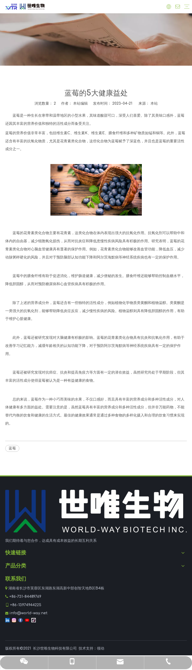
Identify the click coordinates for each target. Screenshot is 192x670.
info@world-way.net (28, 613)
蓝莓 (12, 448)
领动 (100, 648)
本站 (154, 103)
